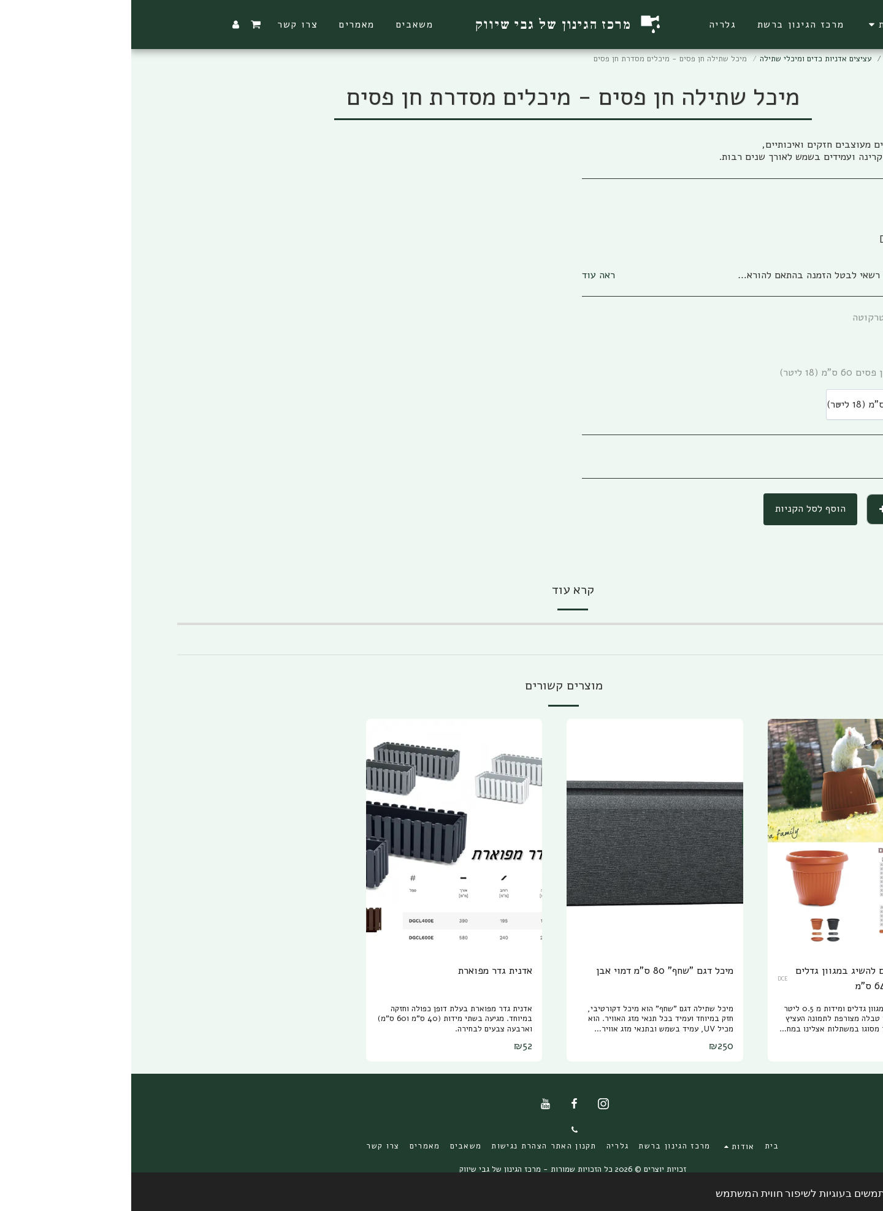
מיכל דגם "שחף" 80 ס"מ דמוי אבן (533, 970)
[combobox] (766, 404)
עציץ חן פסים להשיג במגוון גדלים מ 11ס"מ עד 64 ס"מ (733, 978)
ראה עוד (467, 275)
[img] (724, 836)
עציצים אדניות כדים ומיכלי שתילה (684, 58)
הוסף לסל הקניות (679, 508)
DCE (651, 978)
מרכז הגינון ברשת (782, 58)
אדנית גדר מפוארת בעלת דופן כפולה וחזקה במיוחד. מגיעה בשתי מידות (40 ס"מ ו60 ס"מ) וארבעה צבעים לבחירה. (324, 1018)
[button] (754, 24)
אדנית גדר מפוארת (364, 970)
